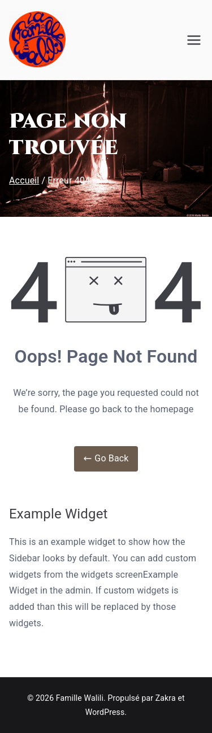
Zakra (165, 698)
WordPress (104, 712)
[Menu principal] (194, 40)
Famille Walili (79, 698)
